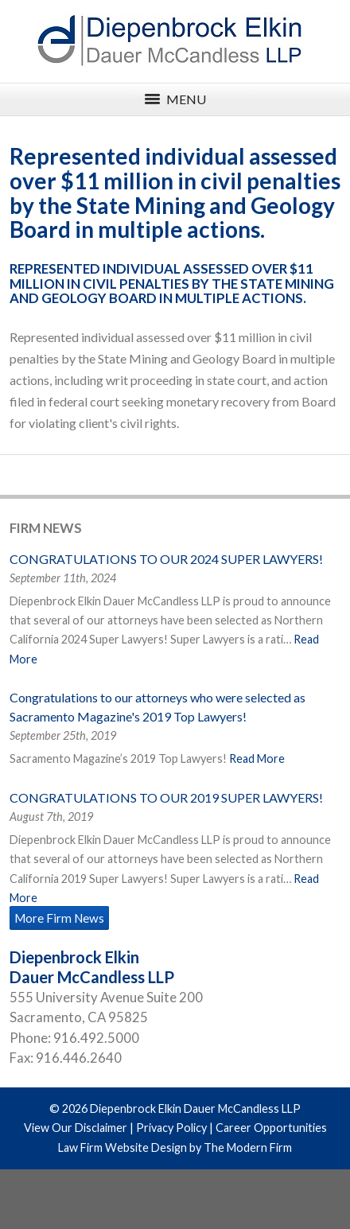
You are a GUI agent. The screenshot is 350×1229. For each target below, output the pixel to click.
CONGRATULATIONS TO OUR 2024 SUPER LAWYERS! (166, 558)
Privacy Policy (171, 1127)
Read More (257, 758)
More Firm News (59, 918)
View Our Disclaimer (75, 1127)
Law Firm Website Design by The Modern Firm (175, 1147)
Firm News (46, 527)
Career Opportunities (271, 1127)
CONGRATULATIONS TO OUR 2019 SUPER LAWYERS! (166, 797)
